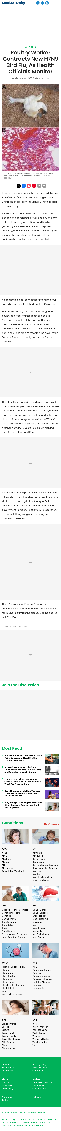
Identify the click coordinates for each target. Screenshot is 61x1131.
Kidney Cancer (39, 909)
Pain (34, 966)
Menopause (8, 982)
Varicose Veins (39, 1029)
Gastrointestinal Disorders (15, 909)
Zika (34, 1045)
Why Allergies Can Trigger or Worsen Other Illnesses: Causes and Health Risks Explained (23, 805)
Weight (36, 1036)
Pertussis (36, 985)
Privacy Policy (39, 1085)
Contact (6, 1082)
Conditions (12, 823)
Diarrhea (36, 874)
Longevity (37, 931)
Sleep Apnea (8, 1048)
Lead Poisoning (40, 918)
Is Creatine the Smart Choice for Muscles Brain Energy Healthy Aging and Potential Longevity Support (22, 770)
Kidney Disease (40, 912)
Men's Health (8, 976)
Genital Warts (9, 918)
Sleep (4, 1045)
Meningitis (7, 979)
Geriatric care (9, 922)
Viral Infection (39, 1033)
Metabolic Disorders (12, 994)
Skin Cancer (8, 1042)
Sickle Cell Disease (11, 1039)
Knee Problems (40, 915)
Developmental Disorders (45, 868)
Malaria (6, 969)
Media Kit (37, 1079)
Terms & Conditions (42, 1082)
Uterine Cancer (40, 1026)
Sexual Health (9, 1036)
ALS (3, 865)
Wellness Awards (40, 1067)
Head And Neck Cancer (13, 937)
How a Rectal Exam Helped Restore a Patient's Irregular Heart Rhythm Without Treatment (23, 758)
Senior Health (8, 1033)
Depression (38, 862)
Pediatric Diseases (41, 982)
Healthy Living (39, 1064)
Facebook (7, 1097)
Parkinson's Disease (42, 979)
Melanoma (7, 973)
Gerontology (8, 925)
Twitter (5, 1100)
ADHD (4, 855)
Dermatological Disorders (45, 865)
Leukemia (37, 922)
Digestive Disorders (42, 877)
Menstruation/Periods (13, 985)
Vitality (5, 1064)
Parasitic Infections (42, 976)
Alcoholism (7, 858)
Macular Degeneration (13, 966)
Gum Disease (8, 931)
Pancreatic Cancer (41, 969)
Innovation (7, 1070)
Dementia (37, 852)
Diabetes (36, 871)
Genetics (6, 915)
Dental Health (39, 858)
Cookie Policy (39, 1088)
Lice (34, 925)
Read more (37, 1125)
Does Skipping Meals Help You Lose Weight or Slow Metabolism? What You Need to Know (22, 793)
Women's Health (40, 1039)
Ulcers (35, 1023)
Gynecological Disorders (14, 934)
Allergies (6, 862)
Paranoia (37, 973)
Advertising (7, 1088)
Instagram (37, 1097)
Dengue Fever (39, 855)
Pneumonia (38, 988)
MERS (4, 991)
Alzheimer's (7, 868)
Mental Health (9, 988)
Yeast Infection (39, 1042)
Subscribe (7, 1085)
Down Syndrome (40, 880)
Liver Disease (38, 928)
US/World (30, 47)
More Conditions (51, 824)
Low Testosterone (41, 934)
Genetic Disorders (11, 912)
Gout (4, 928)
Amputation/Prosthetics (14, 871)
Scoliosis (6, 1026)
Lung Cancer (38, 937)
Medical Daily (13, 3)
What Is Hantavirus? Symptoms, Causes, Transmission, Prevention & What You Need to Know (22, 781)
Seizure (5, 1029)
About (5, 1079)
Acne (4, 852)
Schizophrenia (9, 1023)
